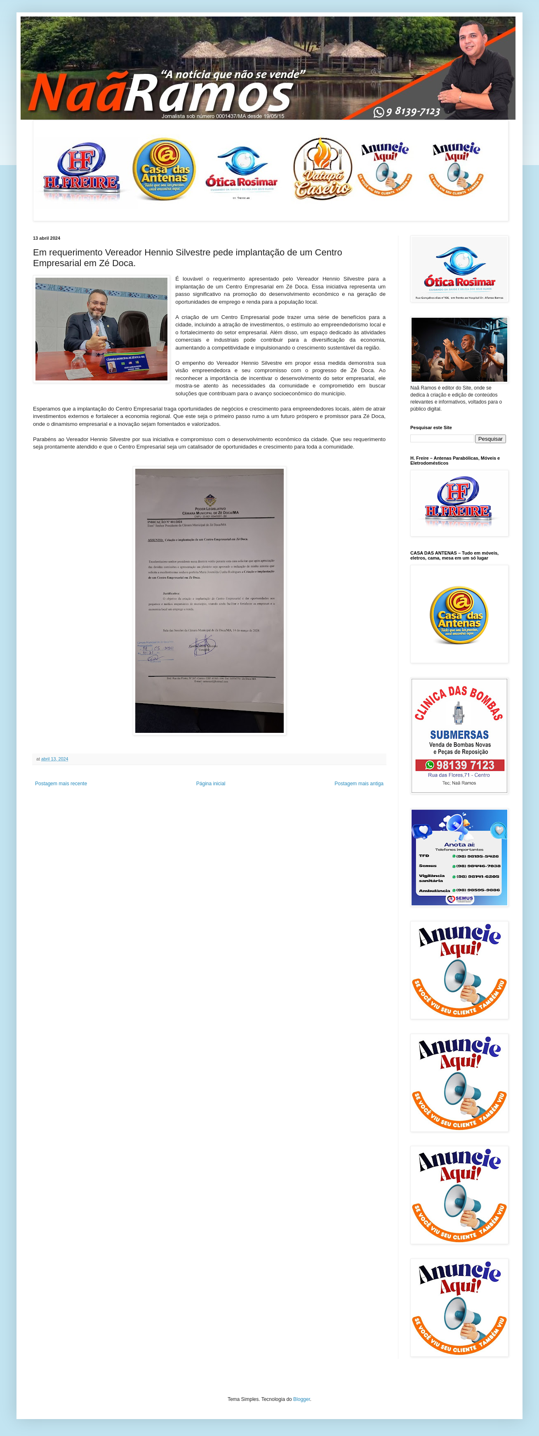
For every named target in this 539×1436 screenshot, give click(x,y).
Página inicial (211, 783)
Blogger (301, 1399)
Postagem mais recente (61, 783)
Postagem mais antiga (359, 783)
